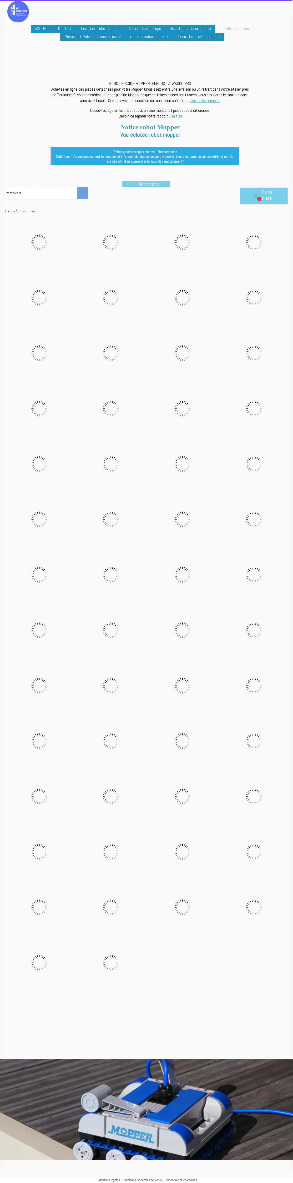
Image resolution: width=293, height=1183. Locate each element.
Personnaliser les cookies (181, 1180)
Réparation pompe (145, 28)
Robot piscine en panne (190, 28)
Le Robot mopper (235, 28)
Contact (65, 28)
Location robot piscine (101, 28)
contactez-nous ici (205, 100)
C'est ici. (175, 116)
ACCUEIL (42, 28)
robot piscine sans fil (149, 36)
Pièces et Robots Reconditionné (93, 36)
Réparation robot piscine (198, 36)
